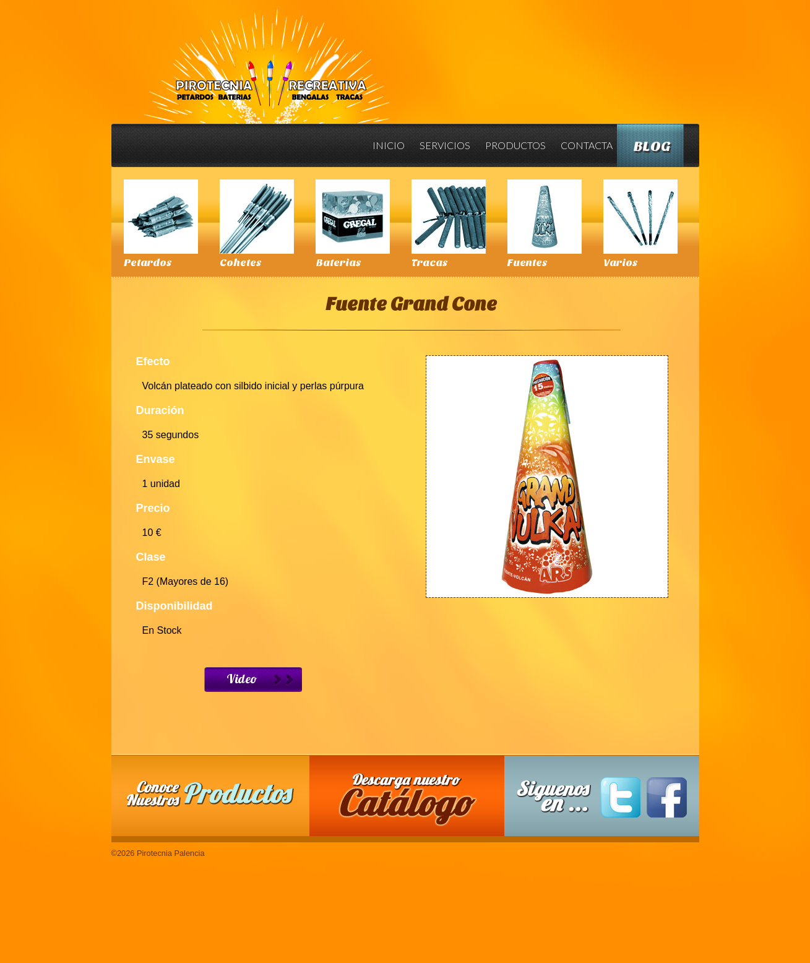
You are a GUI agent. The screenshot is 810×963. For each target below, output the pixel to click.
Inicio (389, 145)
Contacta (587, 145)
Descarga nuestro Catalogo (412, 802)
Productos (515, 145)
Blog (652, 146)
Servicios (445, 145)
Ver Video (253, 679)
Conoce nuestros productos (210, 793)
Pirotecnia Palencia (265, 57)
